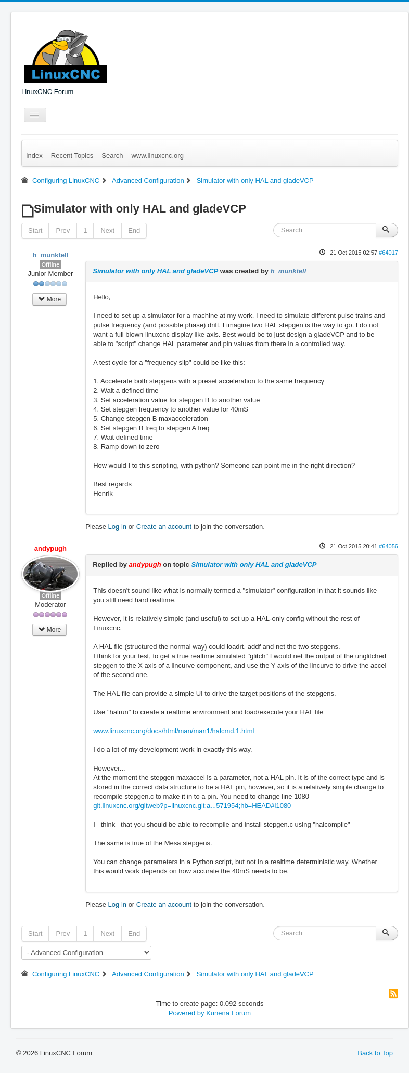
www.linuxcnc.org (157, 156)
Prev (63, 230)
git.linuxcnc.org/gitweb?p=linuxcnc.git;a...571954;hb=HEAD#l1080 (192, 806)
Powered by (186, 1013)
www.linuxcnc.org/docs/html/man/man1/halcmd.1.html (173, 731)
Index (34, 156)
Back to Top (375, 1053)
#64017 (388, 252)
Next (107, 230)
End (134, 230)
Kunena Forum (228, 1013)
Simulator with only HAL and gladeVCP (155, 271)
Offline (51, 264)
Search (112, 156)
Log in (117, 527)
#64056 (388, 546)
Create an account (163, 527)
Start (35, 230)
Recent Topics (72, 156)
